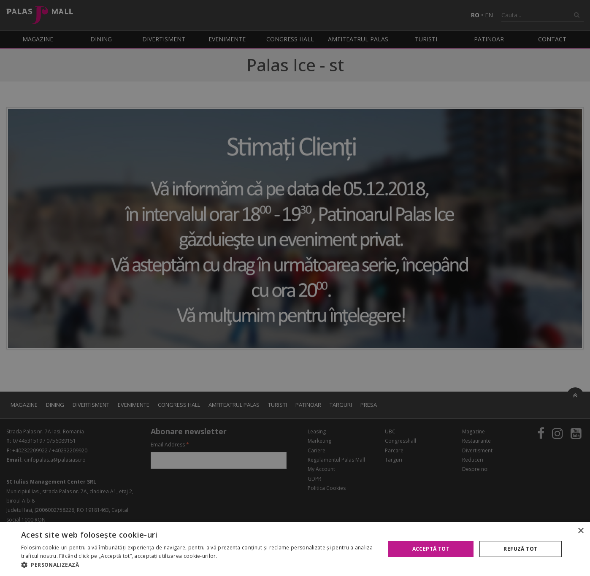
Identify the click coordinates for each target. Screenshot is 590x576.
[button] (197, 565)
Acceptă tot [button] (430, 548)
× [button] (580, 531)
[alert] (295, 288)
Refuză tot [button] (520, 548)
